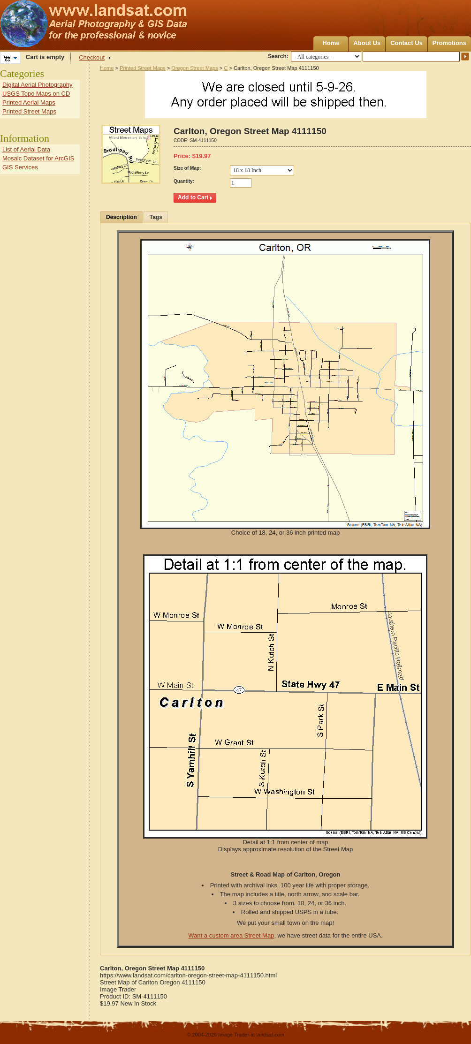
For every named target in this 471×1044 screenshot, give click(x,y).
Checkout (92, 57)
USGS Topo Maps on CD (36, 93)
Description (121, 217)
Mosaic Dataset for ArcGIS (38, 158)
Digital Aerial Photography (37, 84)
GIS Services (20, 167)
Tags (156, 217)
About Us (366, 42)
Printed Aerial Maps (28, 102)
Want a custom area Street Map (231, 935)
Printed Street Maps (143, 68)
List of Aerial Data (26, 149)
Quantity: (184, 181)
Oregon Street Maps (194, 68)
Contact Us (406, 42)
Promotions (449, 42)
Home (330, 42)
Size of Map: (187, 168)
